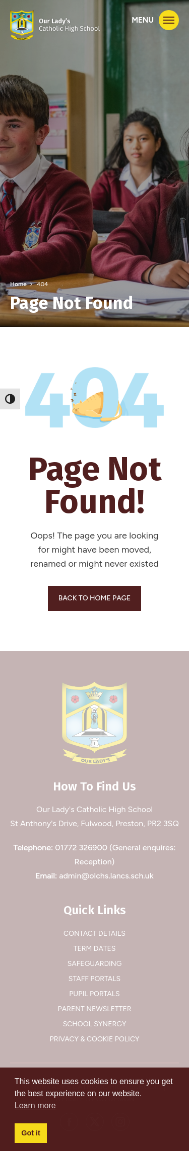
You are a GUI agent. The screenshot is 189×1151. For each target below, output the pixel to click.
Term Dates (95, 948)
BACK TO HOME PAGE (94, 598)
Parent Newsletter (95, 1009)
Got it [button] (30, 1133)
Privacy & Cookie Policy (95, 1039)
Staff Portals (94, 979)
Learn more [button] (35, 1105)
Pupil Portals (94, 994)
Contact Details (94, 933)
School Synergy (95, 1024)
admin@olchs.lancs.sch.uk (106, 875)
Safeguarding (95, 963)
